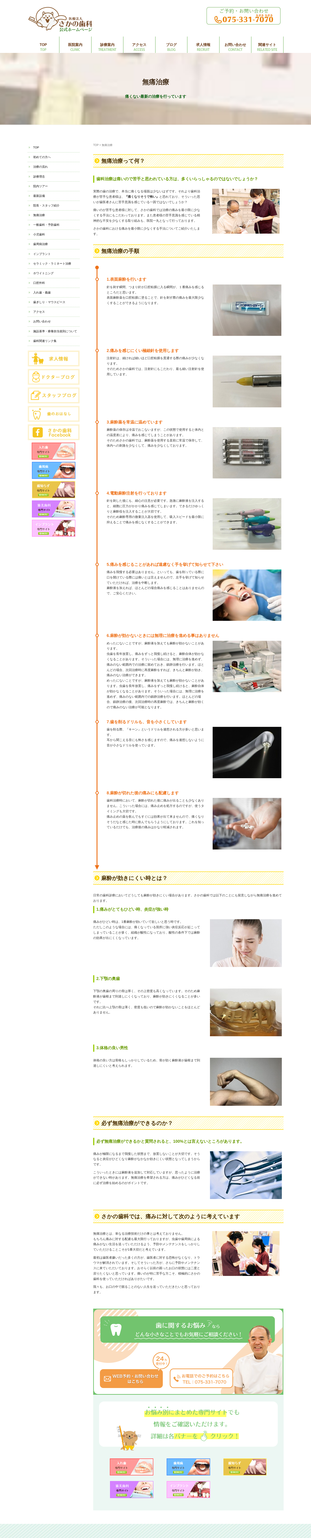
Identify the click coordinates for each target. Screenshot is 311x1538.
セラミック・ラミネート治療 (52, 263)
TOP (43, 45)
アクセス (139, 45)
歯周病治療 (40, 244)
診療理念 (39, 176)
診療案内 (107, 45)
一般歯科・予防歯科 (46, 224)
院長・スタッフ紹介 (46, 205)
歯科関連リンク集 (45, 341)
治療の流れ (40, 166)
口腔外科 (39, 283)
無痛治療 (39, 215)
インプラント (42, 254)
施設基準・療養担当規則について (55, 331)
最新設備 (39, 196)
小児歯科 (39, 234)
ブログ (171, 45)
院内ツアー (40, 186)
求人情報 (203, 45)
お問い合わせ (235, 45)
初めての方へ (42, 157)
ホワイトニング (43, 273)
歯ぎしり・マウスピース (49, 302)
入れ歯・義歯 (42, 292)
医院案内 (75, 45)
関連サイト (267, 45)
